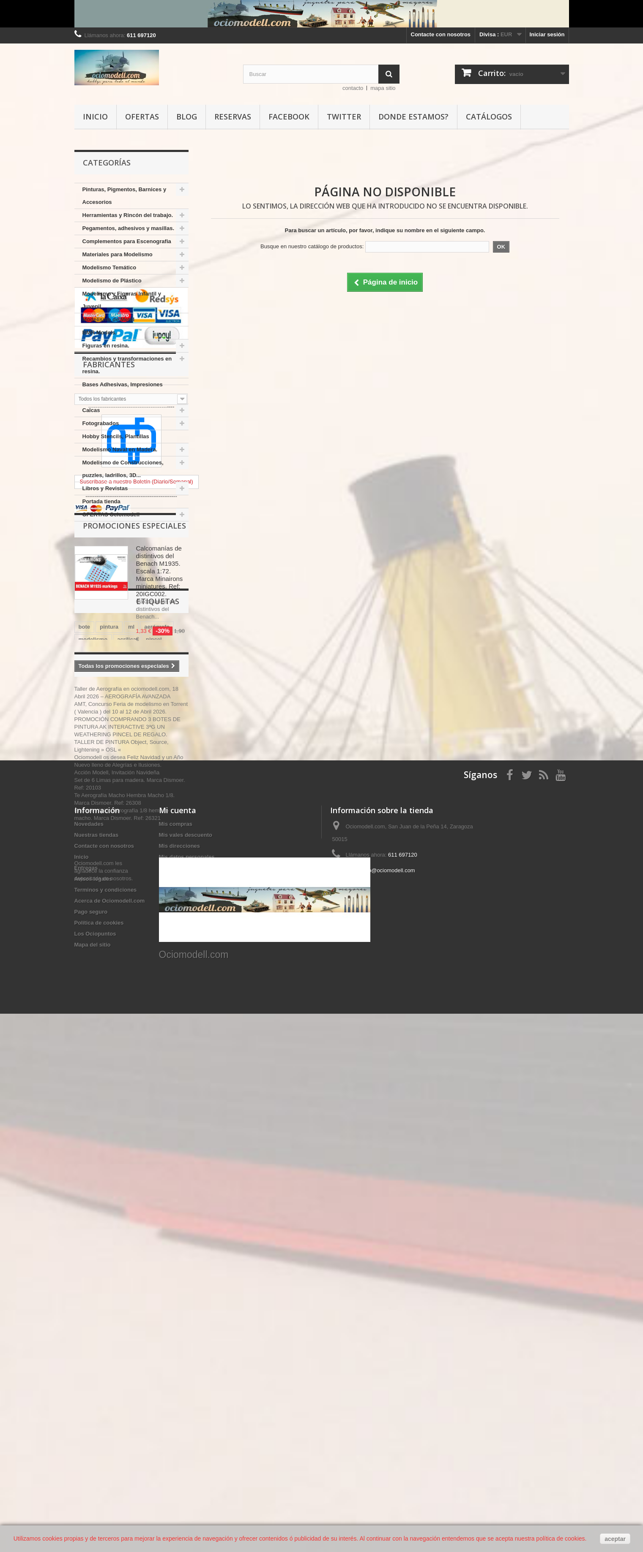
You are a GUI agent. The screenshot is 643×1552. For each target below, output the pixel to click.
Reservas (232, 116)
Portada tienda (101, 501)
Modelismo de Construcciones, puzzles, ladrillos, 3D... (123, 468)
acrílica (126, 992)
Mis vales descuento (185, 1328)
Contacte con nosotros (441, 34)
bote (84, 980)
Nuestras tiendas (96, 1328)
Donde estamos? (413, 116)
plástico (89, 1018)
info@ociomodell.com (388, 1364)
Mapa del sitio (92, 1438)
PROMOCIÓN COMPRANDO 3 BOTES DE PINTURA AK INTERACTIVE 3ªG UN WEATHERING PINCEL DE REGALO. (127, 1125)
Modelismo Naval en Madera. (120, 449)
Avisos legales (93, 1372)
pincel (154, 992)
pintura (109, 980)
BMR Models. (99, 332)
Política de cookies (99, 1416)
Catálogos (489, 116)
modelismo (93, 992)
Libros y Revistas (105, 488)
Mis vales (171, 1361)
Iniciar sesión (546, 34)
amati (164, 1018)
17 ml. (140, 1018)
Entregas (86, 1361)
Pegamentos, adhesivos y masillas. (128, 228)
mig (104, 1030)
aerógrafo (157, 980)
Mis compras (175, 1317)
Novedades (89, 1317)
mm (174, 1005)
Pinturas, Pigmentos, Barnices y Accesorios (124, 195)
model (153, 1030)
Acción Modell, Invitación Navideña (117, 1170)
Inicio (95, 116)
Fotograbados (100, 423)
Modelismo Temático (109, 267)
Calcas (91, 410)
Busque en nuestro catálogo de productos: (312, 246)
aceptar (615, 1539)
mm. (84, 1030)
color (116, 1018)
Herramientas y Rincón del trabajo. (127, 215)
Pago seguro (91, 1405)
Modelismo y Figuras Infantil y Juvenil (121, 299)
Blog (186, 116)
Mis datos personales (187, 1350)
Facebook (288, 116)
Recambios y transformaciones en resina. (127, 364)
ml (131, 980)
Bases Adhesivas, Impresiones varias (122, 390)
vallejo (87, 1005)
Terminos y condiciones (105, 1383)
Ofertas (142, 116)
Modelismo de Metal (108, 319)
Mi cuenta (177, 1304)
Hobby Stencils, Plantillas (115, 436)
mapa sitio (382, 88)
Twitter (344, 116)
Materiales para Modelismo (117, 254)
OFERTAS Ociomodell (111, 514)
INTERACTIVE (141, 1005)
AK (109, 1005)
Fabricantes (109, 610)
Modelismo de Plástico (112, 280)
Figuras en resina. (105, 345)
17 (174, 1030)
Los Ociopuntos (95, 1427)
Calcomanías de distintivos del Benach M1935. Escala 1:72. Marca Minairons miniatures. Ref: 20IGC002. (159, 828)
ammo (127, 1030)
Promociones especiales (134, 783)
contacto (352, 88)
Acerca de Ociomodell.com (109, 1394)
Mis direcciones (179, 1339)
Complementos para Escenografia (126, 241)
